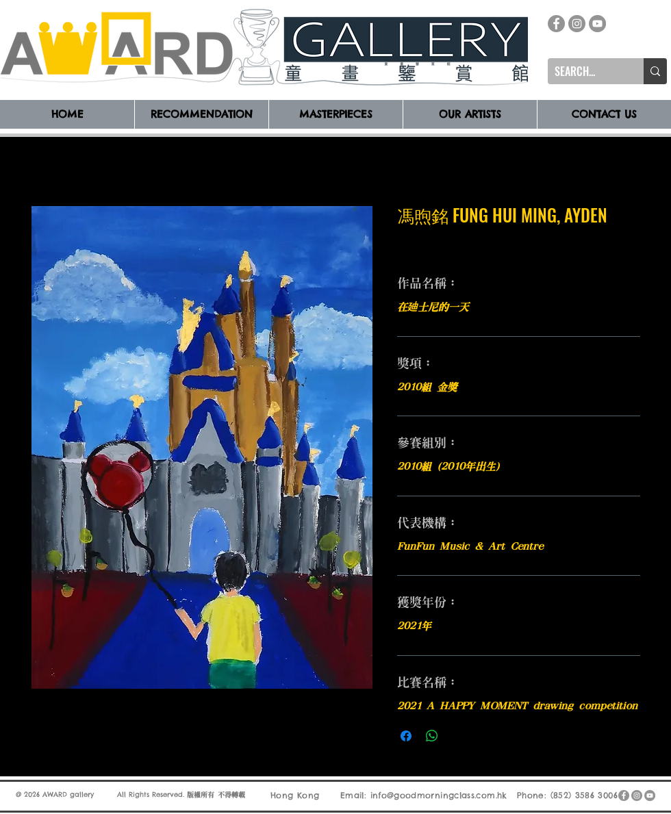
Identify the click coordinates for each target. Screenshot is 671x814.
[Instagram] (576, 23)
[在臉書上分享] (406, 736)
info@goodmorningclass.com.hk (438, 795)
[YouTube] (597, 23)
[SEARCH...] (585, 71)
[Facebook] (556, 23)
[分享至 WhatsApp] (432, 736)
